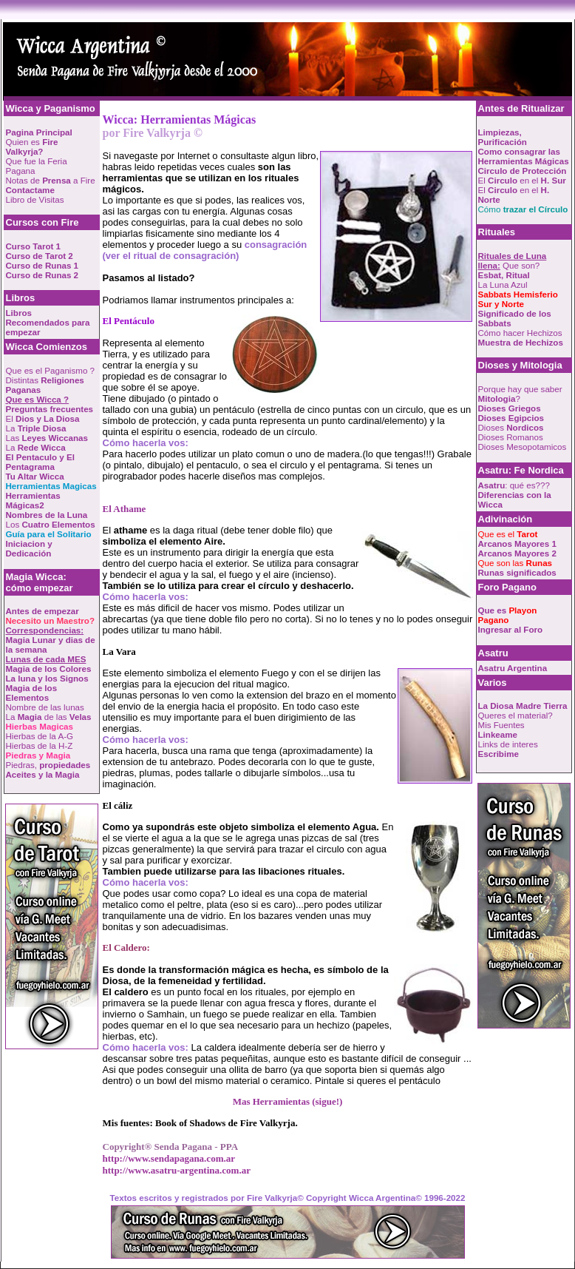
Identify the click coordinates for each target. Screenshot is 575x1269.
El (43, 418)
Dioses (511, 427)
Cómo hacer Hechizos (520, 332)
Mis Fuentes (501, 725)
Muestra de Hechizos (520, 342)
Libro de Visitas (35, 199)
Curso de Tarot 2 (39, 255)
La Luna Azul (503, 284)
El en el (522, 180)
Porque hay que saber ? (520, 393)
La (36, 428)
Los (50, 524)
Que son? (512, 260)
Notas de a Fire (50, 180)
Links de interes (508, 744)
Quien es (32, 146)
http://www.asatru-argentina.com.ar (177, 1170)
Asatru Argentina (513, 668)
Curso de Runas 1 (42, 265)
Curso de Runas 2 (42, 275)
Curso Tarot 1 (33, 246)
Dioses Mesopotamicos (522, 446)
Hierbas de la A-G (40, 736)
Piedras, (48, 765)
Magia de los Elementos (32, 692)
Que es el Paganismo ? (50, 370)
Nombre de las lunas (45, 707)
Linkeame (498, 734)
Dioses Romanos (510, 437)
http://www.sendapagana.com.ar (169, 1158)
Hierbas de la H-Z (39, 745)
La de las (49, 716)
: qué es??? (514, 485)
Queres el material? (515, 715)
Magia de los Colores (49, 668)
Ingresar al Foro (510, 629)
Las (47, 437)
